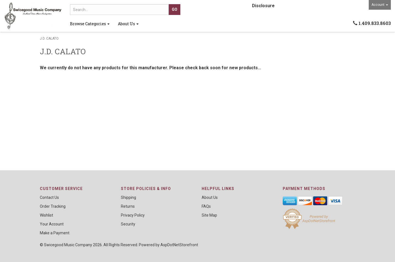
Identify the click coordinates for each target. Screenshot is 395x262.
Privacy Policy (133, 215)
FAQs (206, 206)
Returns (128, 206)
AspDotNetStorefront (179, 245)
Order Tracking (53, 206)
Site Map (209, 215)
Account (379, 5)
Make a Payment (54, 233)
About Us (128, 23)
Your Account (52, 224)
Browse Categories (90, 23)
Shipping (128, 197)
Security (128, 224)
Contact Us (49, 197)
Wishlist (46, 215)
